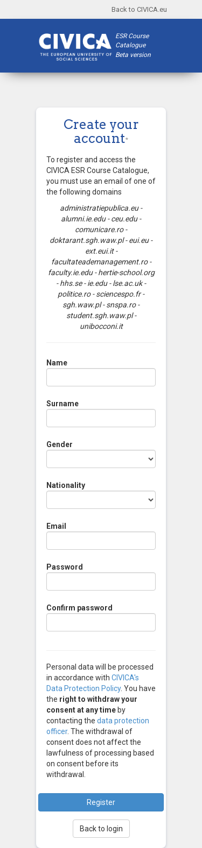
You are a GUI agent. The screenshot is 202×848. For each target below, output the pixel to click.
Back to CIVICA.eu (139, 9)
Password (64, 567)
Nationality (65, 485)
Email (56, 526)
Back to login (101, 828)
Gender (59, 444)
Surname (62, 403)
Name (56, 362)
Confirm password (79, 607)
